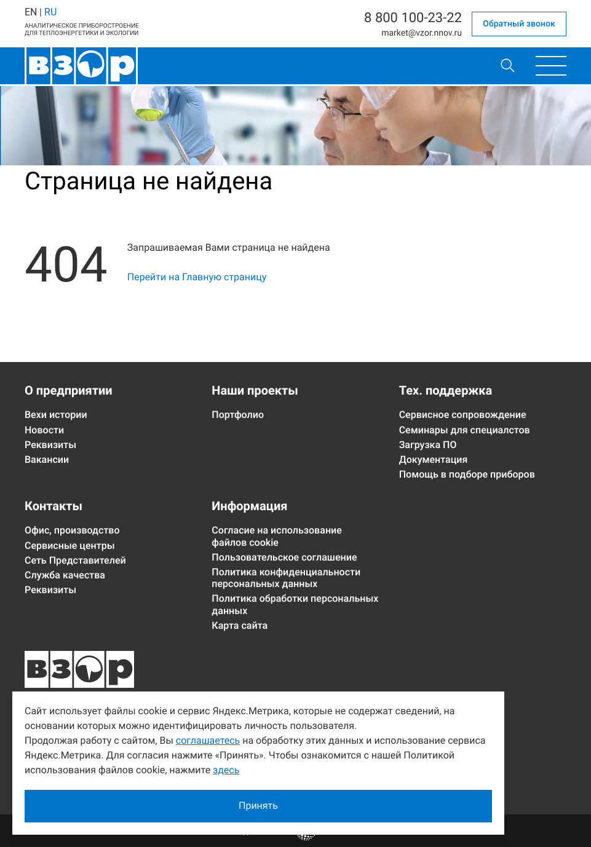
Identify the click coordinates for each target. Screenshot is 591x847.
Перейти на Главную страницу (197, 277)
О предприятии (69, 390)
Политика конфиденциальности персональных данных (286, 577)
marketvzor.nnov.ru (421, 33)
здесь (226, 770)
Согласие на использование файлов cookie (277, 536)
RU (50, 12)
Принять (258, 805)
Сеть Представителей (75, 560)
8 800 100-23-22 (413, 18)
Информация (249, 505)
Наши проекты (255, 390)
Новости (44, 430)
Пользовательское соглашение (284, 557)
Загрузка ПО (428, 445)
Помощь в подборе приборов (467, 474)
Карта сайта (240, 625)
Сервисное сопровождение (462, 414)
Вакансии (47, 459)
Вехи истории (56, 414)
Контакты (53, 505)
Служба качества (65, 575)
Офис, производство (72, 530)
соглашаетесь (208, 740)
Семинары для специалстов (464, 430)
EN (31, 12)
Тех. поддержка (446, 390)
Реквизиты (50, 445)
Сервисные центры (70, 545)
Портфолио (238, 414)
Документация (433, 459)
